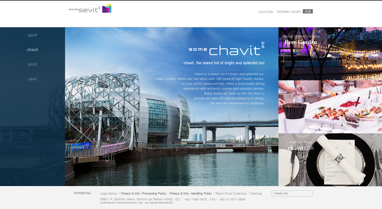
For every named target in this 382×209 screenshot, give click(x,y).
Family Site (281, 193)
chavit (32, 49)
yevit (32, 79)
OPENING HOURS (289, 12)
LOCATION (265, 12)
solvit (32, 64)
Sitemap (256, 193)
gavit (32, 35)
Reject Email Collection (231, 193)
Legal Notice (108, 193)
